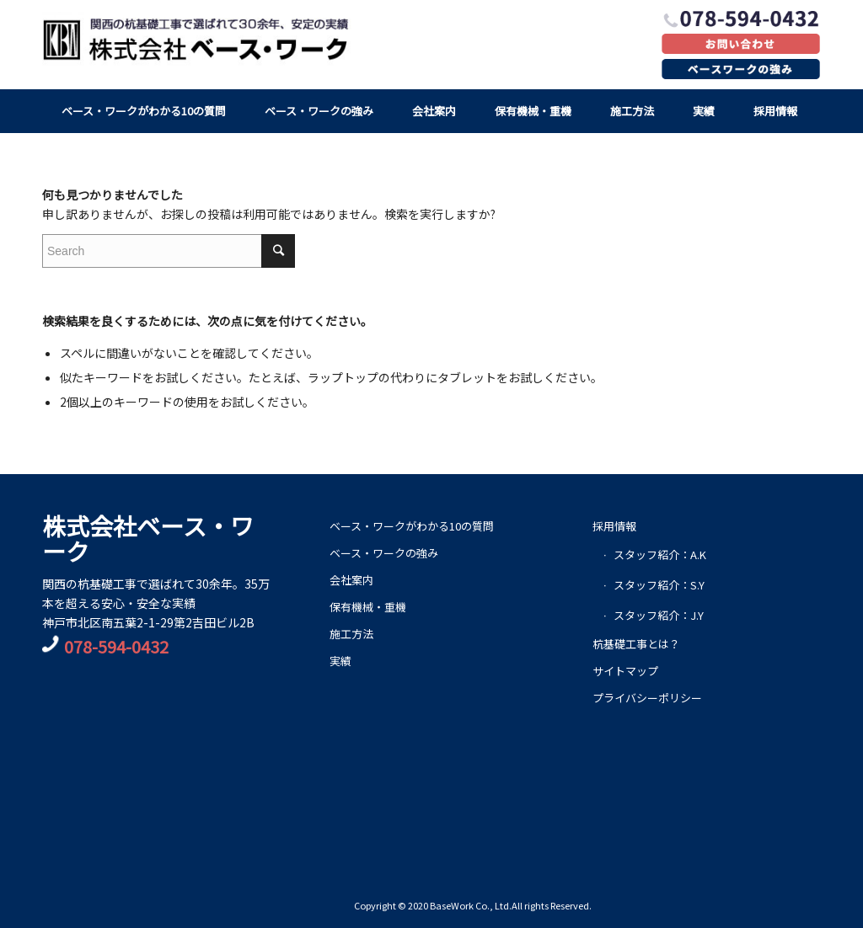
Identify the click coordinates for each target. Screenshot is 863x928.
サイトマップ (625, 671)
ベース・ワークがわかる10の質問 (412, 526)
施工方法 (351, 634)
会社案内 (351, 580)
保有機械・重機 (368, 607)
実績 (340, 661)
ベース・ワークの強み (384, 553)
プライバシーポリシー (647, 698)
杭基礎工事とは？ (636, 644)
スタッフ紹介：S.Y (659, 585)
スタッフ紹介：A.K (660, 555)
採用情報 (614, 526)
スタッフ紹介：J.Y (659, 615)
